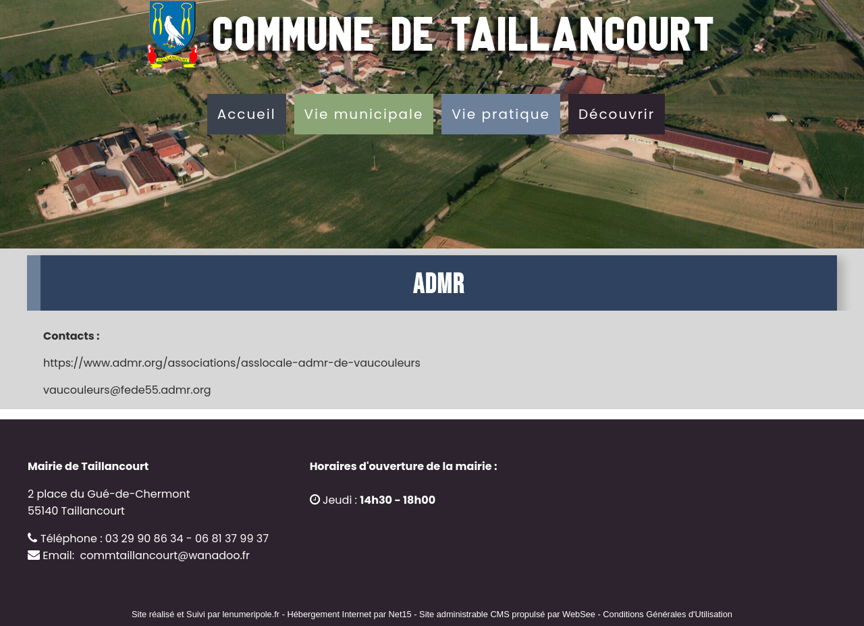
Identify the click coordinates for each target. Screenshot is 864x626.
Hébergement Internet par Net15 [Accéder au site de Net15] (349, 614)
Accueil (246, 114)
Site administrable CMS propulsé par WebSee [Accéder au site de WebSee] (507, 614)
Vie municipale (364, 114)
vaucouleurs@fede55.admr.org (127, 390)
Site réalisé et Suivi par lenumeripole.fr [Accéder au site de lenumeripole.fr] (205, 614)
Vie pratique (501, 114)
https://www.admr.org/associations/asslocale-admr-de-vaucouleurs (232, 363)
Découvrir (616, 114)
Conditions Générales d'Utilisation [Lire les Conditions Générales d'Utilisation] (667, 614)
